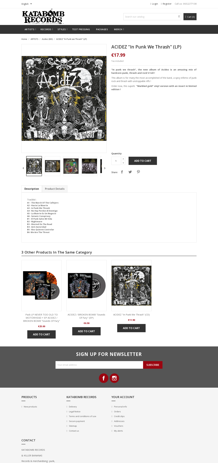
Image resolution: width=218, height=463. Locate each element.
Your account (122, 397)
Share (122, 172)
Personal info (120, 406)
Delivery (72, 406)
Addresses (118, 421)
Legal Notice (74, 411)
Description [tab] (31, 189)
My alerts (118, 430)
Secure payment (76, 421)
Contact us (73, 430)
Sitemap (72, 426)
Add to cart (142, 161)
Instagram (114, 378)
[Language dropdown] (27, 4)
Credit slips (118, 416)
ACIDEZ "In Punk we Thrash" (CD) (131, 314)
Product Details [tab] (55, 189)
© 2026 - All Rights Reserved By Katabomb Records (45, 457)
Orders (117, 411)
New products (30, 406)
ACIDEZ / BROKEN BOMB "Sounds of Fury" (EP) (86, 316)
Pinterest (138, 172)
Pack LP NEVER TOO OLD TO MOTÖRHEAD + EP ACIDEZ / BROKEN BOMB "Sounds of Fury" (41, 317)
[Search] (152, 16)
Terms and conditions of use (82, 416)
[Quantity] (116, 161)
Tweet (130, 172)
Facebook (103, 378)
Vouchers (118, 426)
